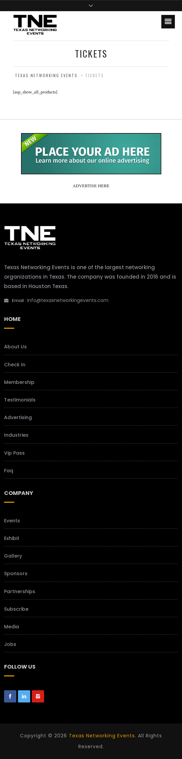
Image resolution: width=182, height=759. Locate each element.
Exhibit (11, 538)
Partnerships (19, 591)
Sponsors (15, 573)
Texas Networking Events (102, 735)
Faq (8, 470)
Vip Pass (14, 453)
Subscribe (16, 609)
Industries (16, 435)
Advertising (18, 417)
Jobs (10, 644)
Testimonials (20, 399)
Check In (14, 364)
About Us (15, 346)
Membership (19, 382)
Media (11, 626)
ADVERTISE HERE (91, 185)
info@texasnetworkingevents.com (67, 300)
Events (12, 520)
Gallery (13, 555)
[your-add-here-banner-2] (91, 171)
